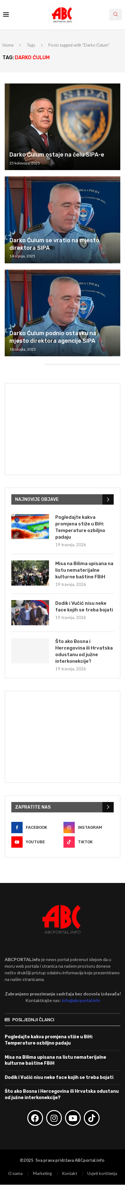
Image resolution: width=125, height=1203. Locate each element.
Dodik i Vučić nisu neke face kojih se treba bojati (84, 606)
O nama (15, 1173)
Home (8, 45)
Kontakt (69, 1173)
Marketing (42, 1173)
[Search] (115, 14)
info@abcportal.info (81, 1000)
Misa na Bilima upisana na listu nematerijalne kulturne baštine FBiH (84, 570)
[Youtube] (36, 842)
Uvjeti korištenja (102, 1173)
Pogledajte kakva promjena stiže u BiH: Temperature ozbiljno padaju (80, 527)
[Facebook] (36, 827)
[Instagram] (88, 827)
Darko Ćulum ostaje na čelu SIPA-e (56, 154)
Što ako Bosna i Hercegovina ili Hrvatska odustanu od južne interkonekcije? (84, 651)
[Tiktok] (88, 842)
